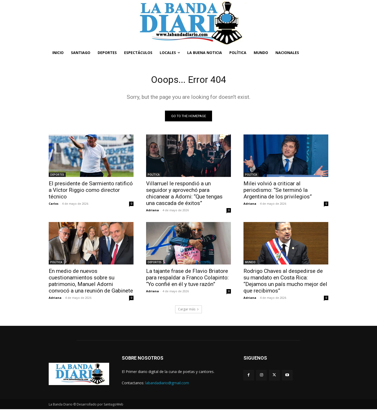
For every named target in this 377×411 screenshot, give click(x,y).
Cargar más (188, 311)
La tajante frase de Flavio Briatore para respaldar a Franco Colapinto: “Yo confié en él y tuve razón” (187, 279)
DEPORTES (57, 176)
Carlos (53, 205)
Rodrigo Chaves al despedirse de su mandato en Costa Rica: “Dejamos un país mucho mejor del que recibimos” (285, 282)
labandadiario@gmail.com (167, 384)
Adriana (152, 212)
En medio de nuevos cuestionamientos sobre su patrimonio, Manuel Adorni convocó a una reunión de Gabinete (91, 282)
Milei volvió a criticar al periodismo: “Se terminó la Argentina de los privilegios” (277, 191)
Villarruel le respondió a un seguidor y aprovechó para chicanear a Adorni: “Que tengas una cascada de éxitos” (184, 195)
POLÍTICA (154, 176)
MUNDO (250, 264)
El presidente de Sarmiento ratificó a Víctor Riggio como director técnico (91, 191)
